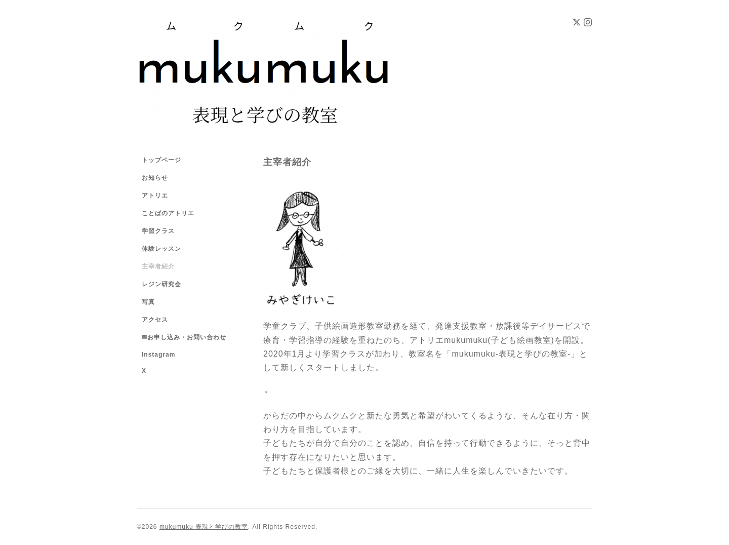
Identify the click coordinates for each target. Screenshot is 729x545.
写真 (148, 301)
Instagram (158, 354)
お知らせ (155, 177)
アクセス (155, 319)
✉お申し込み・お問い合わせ (184, 337)
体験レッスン (161, 248)
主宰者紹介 (158, 266)
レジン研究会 (161, 284)
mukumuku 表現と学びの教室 (203, 526)
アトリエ (155, 195)
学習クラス (158, 231)
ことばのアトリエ (168, 213)
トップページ (161, 160)
